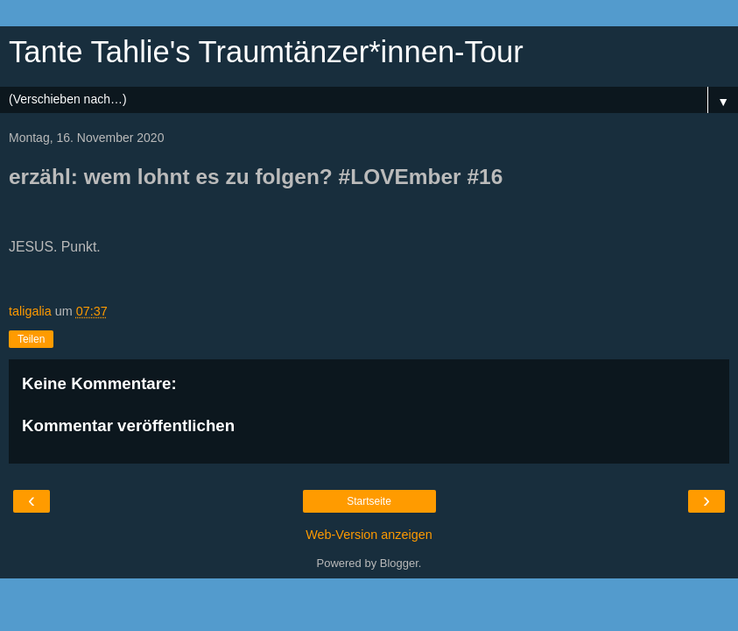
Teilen (31, 339)
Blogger (399, 563)
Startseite (369, 501)
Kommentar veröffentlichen (128, 425)
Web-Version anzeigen (369, 535)
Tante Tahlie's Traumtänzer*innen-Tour (266, 51)
